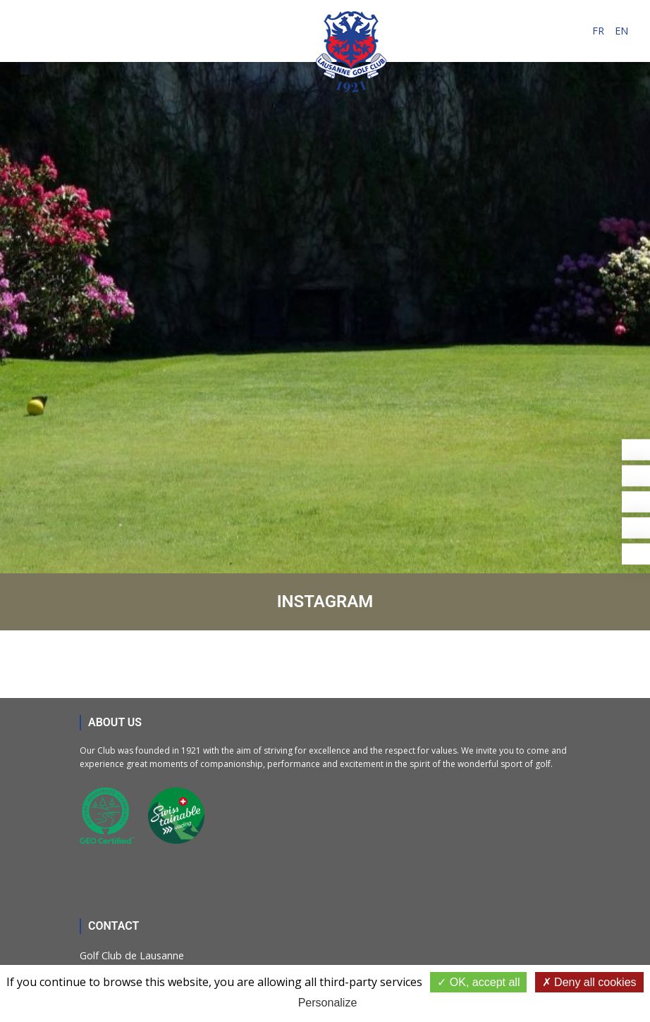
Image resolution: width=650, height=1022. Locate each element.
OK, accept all (478, 982)
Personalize (327, 1003)
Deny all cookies (589, 982)
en (621, 30)
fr (598, 30)
